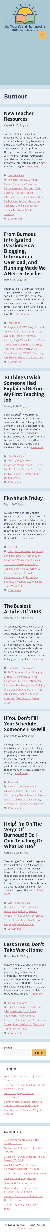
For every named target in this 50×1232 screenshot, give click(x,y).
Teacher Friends (21, 473)
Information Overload (16, 197)
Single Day (29, 915)
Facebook (22, 331)
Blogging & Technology (21, 668)
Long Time (30, 1011)
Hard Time (37, 791)
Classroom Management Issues (22, 560)
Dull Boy (32, 786)
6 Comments (15, 218)
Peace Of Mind (26, 1015)
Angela (12, 327)
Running (19, 205)
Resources (34, 201)
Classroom (32, 184)
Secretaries (10, 803)
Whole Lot (16, 586)
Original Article (12, 915)
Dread (7, 911)
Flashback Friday (23, 498)
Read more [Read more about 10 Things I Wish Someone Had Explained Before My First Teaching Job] (37, 447)
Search (8, 1047)
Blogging (37, 672)
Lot (6, 469)
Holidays (23, 911)
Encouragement (13, 188)
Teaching (9, 214)
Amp (10, 551)
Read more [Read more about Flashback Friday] (29, 538)
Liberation (16, 1011)
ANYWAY (22, 327)
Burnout (32, 179)
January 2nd (33, 685)
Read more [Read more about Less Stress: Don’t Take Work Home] (36, 993)
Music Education (20, 689)
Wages (8, 702)
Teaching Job (23, 698)
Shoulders (39, 1020)
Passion (23, 201)
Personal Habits (21, 344)
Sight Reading (31, 577)
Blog (30, 327)
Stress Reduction (17, 1002)
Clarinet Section (31, 555)
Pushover (35, 469)
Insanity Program (26, 335)
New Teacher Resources (19, 116)
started (17, 353)
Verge (35, 698)
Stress (20, 210)
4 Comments (15, 1033)
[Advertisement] (25, 64)
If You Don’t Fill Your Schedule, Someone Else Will (24, 723)
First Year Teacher (24, 192)
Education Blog (33, 681)
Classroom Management (18, 465)
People (41, 795)
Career (8, 184)
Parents (31, 795)
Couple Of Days (27, 1007)
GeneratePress (25, 1228)
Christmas (19, 184)
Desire (22, 907)
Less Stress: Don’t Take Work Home (24, 947)
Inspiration (14, 322)
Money (33, 911)
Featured (29, 188)
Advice (22, 179)
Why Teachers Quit (19, 902)
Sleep (39, 915)
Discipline (33, 907)
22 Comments (16, 928)
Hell (14, 911)
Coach (22, 786)
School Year (32, 205)
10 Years (12, 179)
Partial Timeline (18, 693)
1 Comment (14, 361)
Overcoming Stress (15, 795)
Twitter (22, 357)
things (12, 357)
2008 (10, 672)
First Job (38, 465)
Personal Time (23, 799)
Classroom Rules (13, 681)
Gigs (26, 791)
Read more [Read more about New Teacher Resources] (34, 166)
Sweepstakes (22, 581)
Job (39, 1007)
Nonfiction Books (19, 469)
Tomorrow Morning (15, 1028)
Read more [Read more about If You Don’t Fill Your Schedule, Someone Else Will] (21, 773)
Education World (13, 791)
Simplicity (9, 210)
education (9, 331)
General (12, 547)
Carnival (32, 676)
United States (36, 357)
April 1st (26, 672)
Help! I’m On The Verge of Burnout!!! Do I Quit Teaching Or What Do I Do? (23, 835)
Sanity (7, 473)
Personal (34, 568)
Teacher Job (34, 920)
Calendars (20, 676)
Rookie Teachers (13, 573)
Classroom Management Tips (21, 564)
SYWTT (27, 353)
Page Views (20, 340)
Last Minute (21, 568)
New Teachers (16, 175)
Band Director (23, 551)
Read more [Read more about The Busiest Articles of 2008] (39, 659)
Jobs (6, 1011)
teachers (30, 210)
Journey (8, 340)
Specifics (9, 581)
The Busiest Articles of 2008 (22, 609)
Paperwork (10, 1015)
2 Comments (15, 482)
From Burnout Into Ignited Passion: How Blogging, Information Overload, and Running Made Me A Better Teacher (25, 254)
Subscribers (19, 920)
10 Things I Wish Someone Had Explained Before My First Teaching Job (24, 389)
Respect (8, 205)
